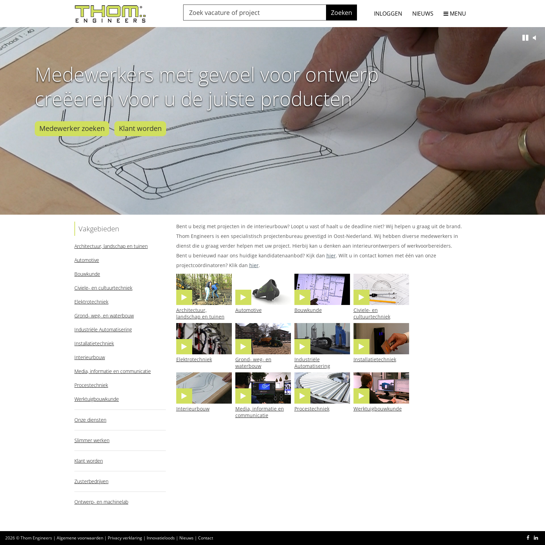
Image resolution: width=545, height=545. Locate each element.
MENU (455, 13)
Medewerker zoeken (72, 128)
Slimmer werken (91, 440)
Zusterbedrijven (91, 481)
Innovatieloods (161, 538)
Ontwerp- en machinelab (101, 501)
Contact (205, 538)
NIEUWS (422, 13)
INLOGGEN (388, 13)
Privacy (125, 538)
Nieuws (186, 538)
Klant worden (140, 128)
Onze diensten (90, 419)
